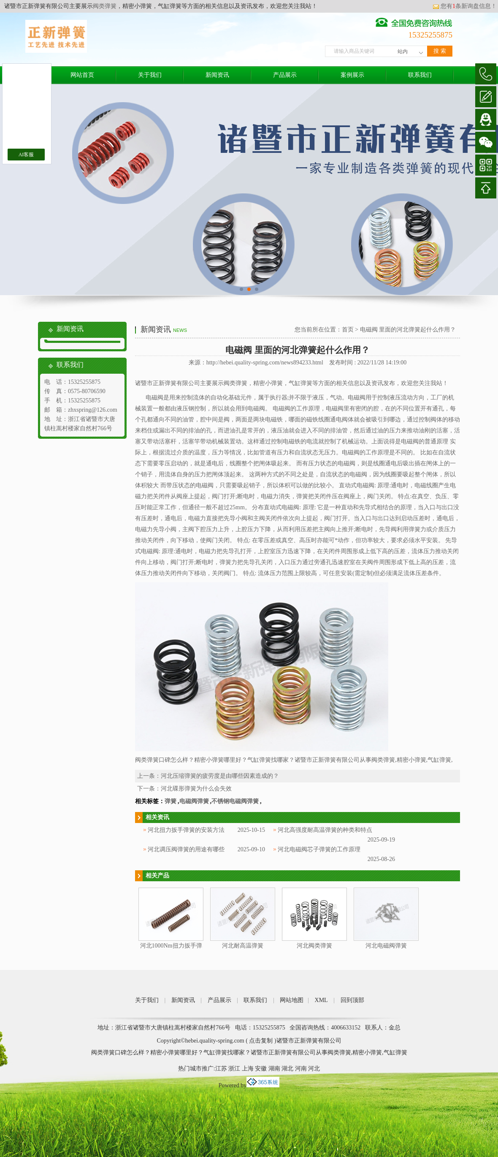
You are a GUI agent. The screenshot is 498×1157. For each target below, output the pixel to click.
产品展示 (285, 75)
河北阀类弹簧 (314, 945)
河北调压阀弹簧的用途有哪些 (186, 849)
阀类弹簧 (104, 6)
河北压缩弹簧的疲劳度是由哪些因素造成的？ (220, 776)
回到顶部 (352, 1000)
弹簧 (170, 801)
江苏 (221, 1068)
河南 (301, 1068)
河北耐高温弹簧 (242, 945)
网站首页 (82, 75)
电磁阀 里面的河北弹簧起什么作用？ (408, 329)
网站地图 (291, 1000)
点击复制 (261, 1040)
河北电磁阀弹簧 (386, 945)
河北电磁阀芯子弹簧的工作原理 (319, 849)
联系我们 (420, 75)
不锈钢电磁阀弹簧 (235, 801)
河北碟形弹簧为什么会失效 (196, 788)
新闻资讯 (217, 75)
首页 (348, 329)
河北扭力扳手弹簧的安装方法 (186, 830)
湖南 (274, 1068)
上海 (248, 1068)
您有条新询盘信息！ (465, 6)
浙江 (234, 1068)
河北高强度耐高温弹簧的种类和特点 (325, 830)
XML (321, 1000)
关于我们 (150, 75)
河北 (314, 1068)
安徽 (261, 1068)
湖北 (287, 1068)
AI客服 (26, 155)
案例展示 (352, 75)
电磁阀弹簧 (194, 801)
